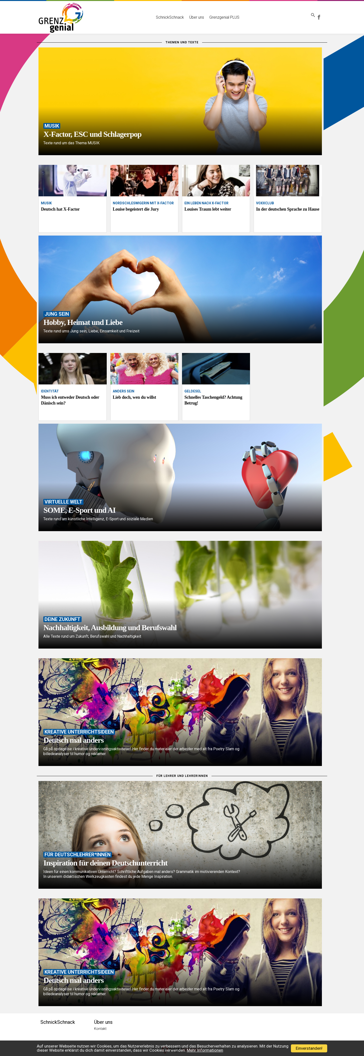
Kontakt (100, 1028)
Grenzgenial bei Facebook (322, 14)
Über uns (189, 14)
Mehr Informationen (205, 1050)
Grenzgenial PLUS (217, 14)
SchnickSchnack (163, 14)
